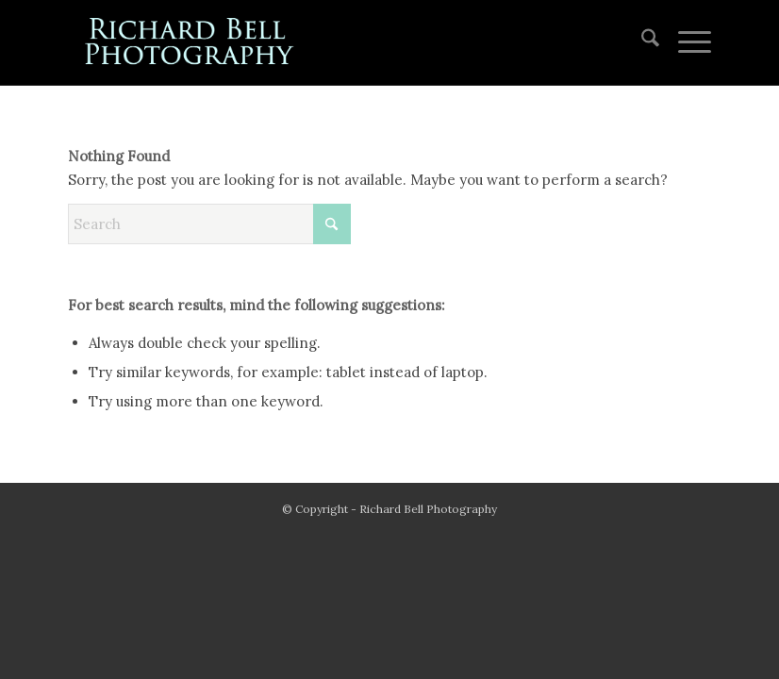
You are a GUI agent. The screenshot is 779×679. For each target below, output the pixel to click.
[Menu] (685, 42)
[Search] (640, 42)
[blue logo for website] (190, 42)
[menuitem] (640, 42)
